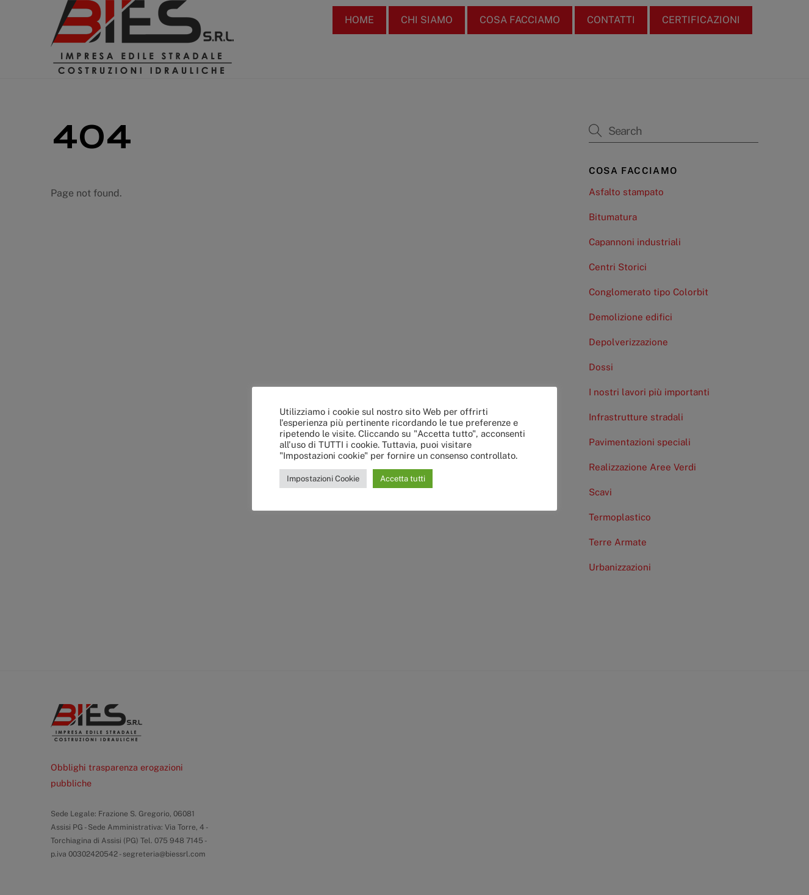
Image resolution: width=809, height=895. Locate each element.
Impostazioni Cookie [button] (323, 478)
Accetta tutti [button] (402, 478)
